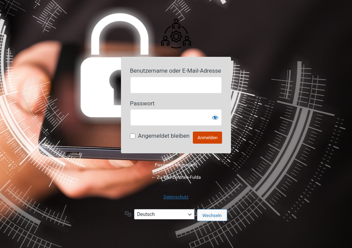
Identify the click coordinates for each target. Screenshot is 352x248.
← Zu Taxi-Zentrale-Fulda (176, 177)
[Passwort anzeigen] (215, 117)
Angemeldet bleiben (163, 135)
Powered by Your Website (176, 33)
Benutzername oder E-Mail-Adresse (175, 70)
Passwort (142, 103)
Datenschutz (176, 196)
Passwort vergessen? (176, 164)
